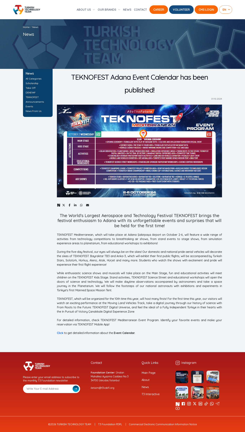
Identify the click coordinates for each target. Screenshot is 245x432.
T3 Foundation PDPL (110, 424)
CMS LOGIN (206, 9)
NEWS (127, 9)
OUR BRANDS (107, 9)
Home (26, 27)
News (35, 27)
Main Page (148, 373)
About (146, 380)
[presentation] (50, 402)
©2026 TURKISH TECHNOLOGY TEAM (69, 424)
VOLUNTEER (181, 9)
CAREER (158, 9)
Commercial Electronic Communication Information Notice (163, 424)
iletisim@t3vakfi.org (102, 387)
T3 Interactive (151, 394)
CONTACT (140, 9)
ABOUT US (84, 9)
